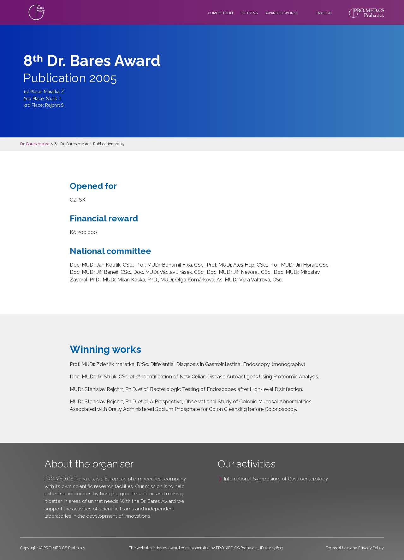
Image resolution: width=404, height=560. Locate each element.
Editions (249, 13)
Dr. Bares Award (35, 144)
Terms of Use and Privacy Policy (355, 547)
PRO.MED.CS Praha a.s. (70, 479)
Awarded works (281, 13)
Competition (220, 13)
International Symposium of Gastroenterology (276, 479)
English (324, 13)
